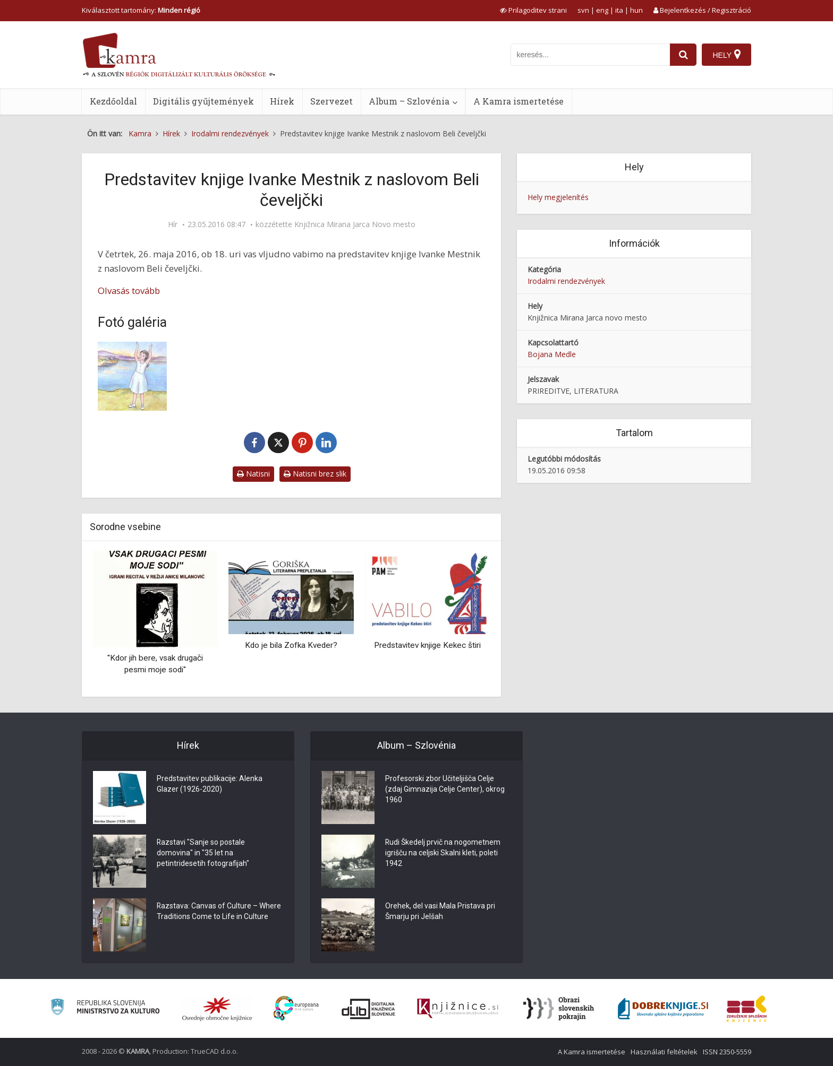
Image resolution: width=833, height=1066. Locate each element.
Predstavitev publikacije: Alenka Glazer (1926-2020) (209, 784)
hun (636, 10)
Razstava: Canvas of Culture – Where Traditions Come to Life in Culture (219, 911)
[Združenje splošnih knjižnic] (747, 1008)
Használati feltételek (664, 1051)
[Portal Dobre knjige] (663, 1008)
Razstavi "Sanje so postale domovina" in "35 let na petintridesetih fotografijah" (203, 853)
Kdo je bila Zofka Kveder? (291, 645)
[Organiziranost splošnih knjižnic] (217, 1008)
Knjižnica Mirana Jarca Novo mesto (354, 224)
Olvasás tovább (129, 290)
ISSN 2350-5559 (727, 1051)
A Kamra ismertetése (518, 101)
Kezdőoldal (113, 101)
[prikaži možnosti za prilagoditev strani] (533, 10)
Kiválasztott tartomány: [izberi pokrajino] (141, 10)
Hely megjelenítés (558, 197)
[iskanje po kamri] (590, 55)
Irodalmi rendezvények (566, 281)
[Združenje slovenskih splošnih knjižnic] (457, 1008)
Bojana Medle (552, 354)
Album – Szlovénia (409, 101)
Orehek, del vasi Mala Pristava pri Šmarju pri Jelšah (440, 911)
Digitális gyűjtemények (203, 101)
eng (602, 10)
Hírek (282, 101)
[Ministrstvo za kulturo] (105, 1008)
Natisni (253, 474)
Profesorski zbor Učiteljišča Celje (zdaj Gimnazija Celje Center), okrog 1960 (445, 789)
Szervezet (331, 101)
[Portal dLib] (368, 1008)
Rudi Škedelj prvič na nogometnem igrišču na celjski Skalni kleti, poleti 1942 (443, 853)
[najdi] (683, 55)
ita (619, 10)
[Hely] (726, 55)
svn (583, 10)
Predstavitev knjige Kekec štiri (427, 645)
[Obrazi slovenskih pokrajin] (558, 1008)
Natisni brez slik (315, 474)
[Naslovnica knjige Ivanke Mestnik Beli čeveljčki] (159, 376)
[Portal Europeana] (296, 1008)
